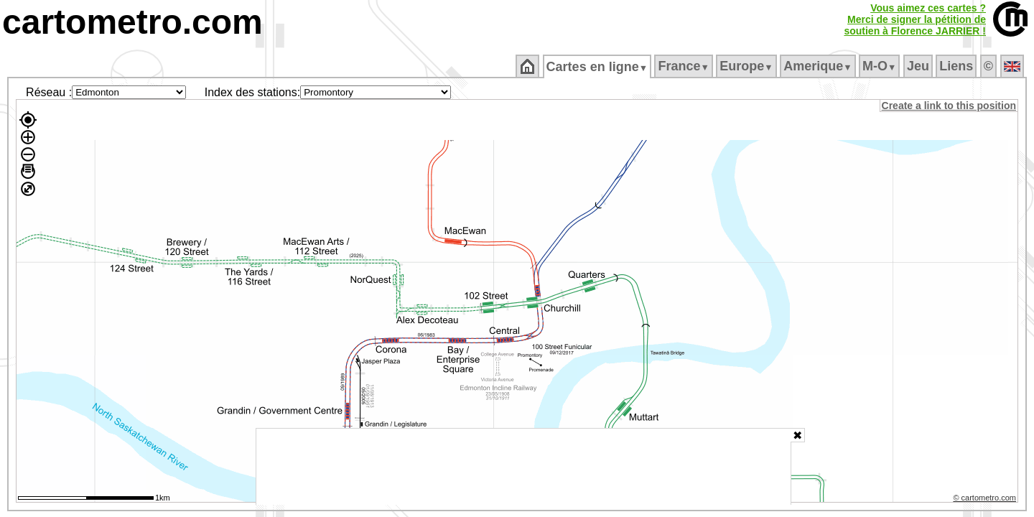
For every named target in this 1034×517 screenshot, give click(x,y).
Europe (747, 66)
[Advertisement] (523, 466)
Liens (957, 66)
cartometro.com (132, 22)
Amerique (819, 66)
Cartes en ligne (597, 67)
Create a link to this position (949, 105)
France (684, 66)
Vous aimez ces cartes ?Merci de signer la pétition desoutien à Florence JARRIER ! (915, 19)
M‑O (881, 66)
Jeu (919, 66)
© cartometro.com (985, 499)
